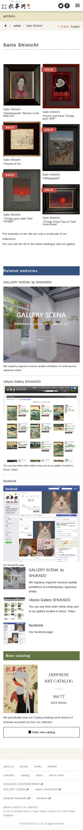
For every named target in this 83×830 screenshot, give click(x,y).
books (37, 766)
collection (8, 775)
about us (8, 766)
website (52, 766)
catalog (25, 775)
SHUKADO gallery (15, 5)
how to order (56, 775)
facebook (42, 798)
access (24, 766)
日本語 (65, 26)
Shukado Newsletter (15, 798)
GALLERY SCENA (14, 789)
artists (17, 25)
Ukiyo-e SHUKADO (46, 789)
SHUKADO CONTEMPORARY (21, 784)
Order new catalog (43, 732)
